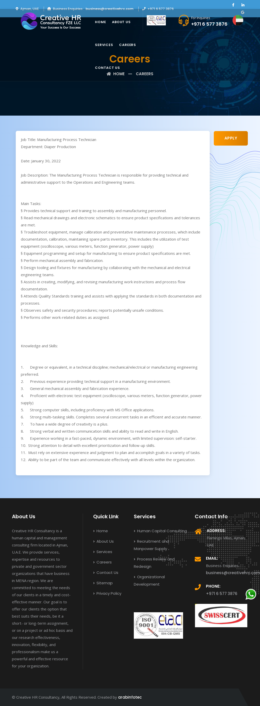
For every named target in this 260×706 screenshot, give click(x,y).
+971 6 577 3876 (209, 24)
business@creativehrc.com (110, 8)
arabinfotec (130, 697)
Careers (127, 44)
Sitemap (103, 583)
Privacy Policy (107, 593)
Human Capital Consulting (160, 531)
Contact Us (107, 67)
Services (104, 44)
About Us (121, 22)
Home (100, 22)
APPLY (230, 138)
